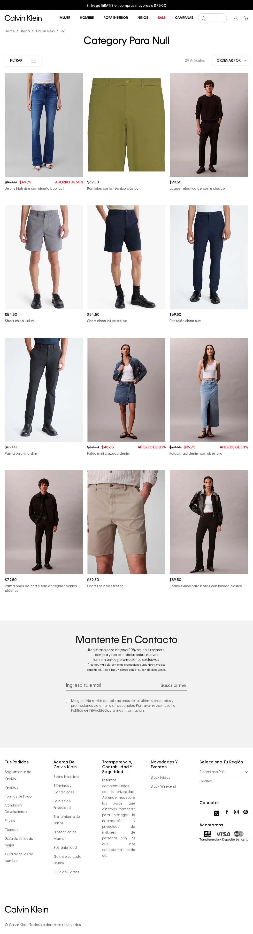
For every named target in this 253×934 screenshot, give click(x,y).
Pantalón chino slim (185, 321)
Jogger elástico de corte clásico (197, 188)
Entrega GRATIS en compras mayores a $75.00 (126, 6)
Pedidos (11, 787)
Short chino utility (19, 321)
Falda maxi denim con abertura (195, 453)
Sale (161, 18)
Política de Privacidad (89, 710)
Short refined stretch (105, 586)
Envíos (10, 821)
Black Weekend (163, 786)
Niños (143, 18)
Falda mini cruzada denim (108, 453)
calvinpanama (11, 31)
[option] (126, 5)
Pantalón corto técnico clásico (113, 188)
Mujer (65, 18)
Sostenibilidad (65, 848)
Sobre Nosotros (66, 777)
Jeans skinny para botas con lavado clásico (205, 586)
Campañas (184, 18)
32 (63, 31)
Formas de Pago (18, 796)
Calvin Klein (45, 31)
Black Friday (160, 777)
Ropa (25, 31)
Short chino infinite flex (107, 321)
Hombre (87, 18)
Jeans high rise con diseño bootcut (34, 188)
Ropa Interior (116, 18)
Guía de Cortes (66, 872)
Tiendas (11, 830)
